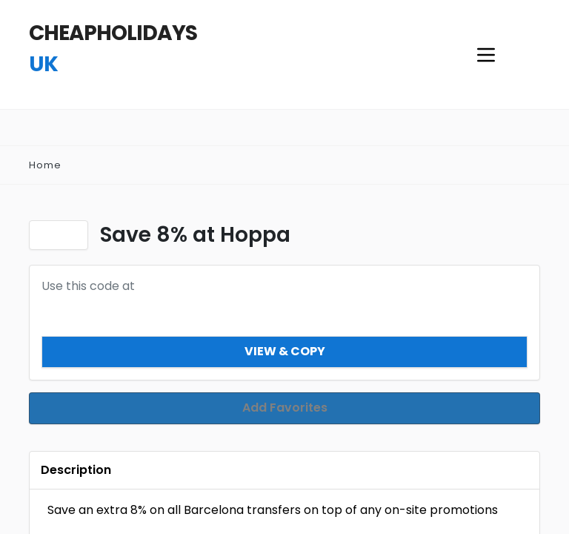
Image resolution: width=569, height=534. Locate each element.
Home (45, 165)
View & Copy (284, 351)
